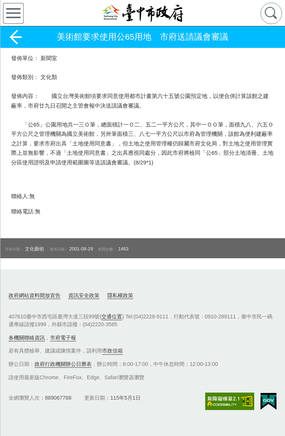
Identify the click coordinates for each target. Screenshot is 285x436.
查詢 (271, 13)
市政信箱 (112, 351)
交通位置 (111, 316)
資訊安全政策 (83, 295)
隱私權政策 (120, 295)
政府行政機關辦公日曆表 (63, 364)
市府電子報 (63, 338)
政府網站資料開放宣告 (34, 295)
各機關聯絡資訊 (27, 338)
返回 (15, 37)
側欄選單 (13, 13)
